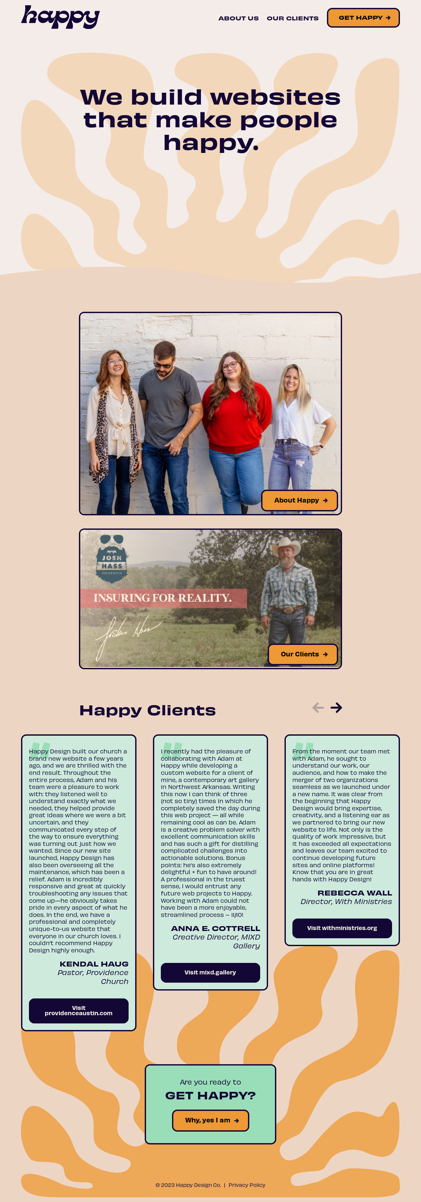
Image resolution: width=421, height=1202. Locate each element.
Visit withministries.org (342, 927)
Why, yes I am (207, 1120)
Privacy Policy (247, 1185)
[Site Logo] (60, 17)
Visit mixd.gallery (210, 972)
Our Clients (293, 17)
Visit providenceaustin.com (78, 1010)
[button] (318, 708)
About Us (238, 17)
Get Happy (361, 17)
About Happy (296, 500)
